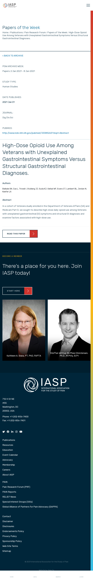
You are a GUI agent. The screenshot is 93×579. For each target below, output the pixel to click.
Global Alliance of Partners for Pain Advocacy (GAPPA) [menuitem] (30, 507)
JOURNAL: (7, 112)
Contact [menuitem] (6, 516)
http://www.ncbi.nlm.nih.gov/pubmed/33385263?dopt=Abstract (35, 133)
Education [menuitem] (7, 450)
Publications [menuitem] (8, 440)
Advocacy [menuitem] (7, 460)
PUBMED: (7, 128)
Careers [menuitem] (6, 470)
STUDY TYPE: (9, 81)
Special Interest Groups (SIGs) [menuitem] (17, 502)
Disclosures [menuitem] (8, 526)
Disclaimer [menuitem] (7, 521)
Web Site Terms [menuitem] (10, 546)
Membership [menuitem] (8, 465)
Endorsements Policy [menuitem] (13, 531)
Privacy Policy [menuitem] (9, 536)
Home (11, 575)
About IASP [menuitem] (8, 475)
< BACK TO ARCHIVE (12, 55)
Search (58, 575)
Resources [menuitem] (7, 445)
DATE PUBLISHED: (12, 97)
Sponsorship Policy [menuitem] (12, 541)
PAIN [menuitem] (4, 482)
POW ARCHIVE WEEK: (13, 66)
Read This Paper (16, 234)
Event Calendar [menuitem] (10, 455)
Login (81, 575)
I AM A (35, 575)
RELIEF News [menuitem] (9, 497)
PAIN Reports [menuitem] (9, 492)
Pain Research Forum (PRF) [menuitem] (16, 487)
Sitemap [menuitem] (6, 551)
